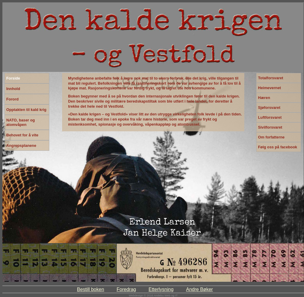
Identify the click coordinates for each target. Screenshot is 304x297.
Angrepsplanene (21, 145)
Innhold (13, 88)
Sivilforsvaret (270, 127)
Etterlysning (161, 289)
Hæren (264, 97)
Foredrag (126, 289)
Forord (12, 99)
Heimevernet (269, 88)
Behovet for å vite (22, 135)
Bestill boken (90, 289)
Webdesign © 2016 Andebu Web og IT (153, 295)
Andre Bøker (199, 289)
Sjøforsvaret (269, 107)
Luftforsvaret (270, 117)
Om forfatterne (271, 137)
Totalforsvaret (270, 78)
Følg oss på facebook (277, 147)
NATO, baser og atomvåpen (20, 122)
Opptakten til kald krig (26, 109)
